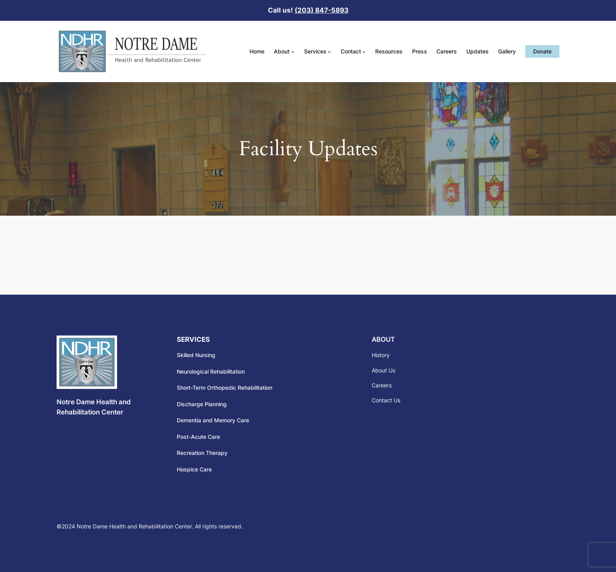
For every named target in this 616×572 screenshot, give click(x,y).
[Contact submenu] (364, 51)
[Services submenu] (329, 51)
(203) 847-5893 (321, 10)
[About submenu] (293, 51)
